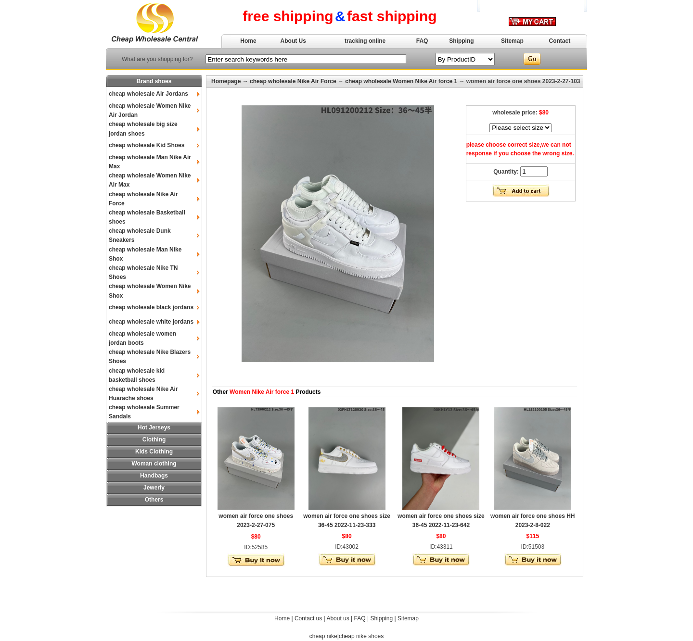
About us (337, 618)
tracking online (365, 41)
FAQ (422, 41)
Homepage (226, 81)
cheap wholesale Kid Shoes (146, 145)
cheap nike (323, 636)
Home (248, 41)
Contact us (308, 618)
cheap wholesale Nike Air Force (293, 81)
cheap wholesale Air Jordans (148, 93)
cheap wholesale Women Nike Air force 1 (401, 81)
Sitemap (512, 41)
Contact (560, 41)
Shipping (461, 41)
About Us (293, 41)
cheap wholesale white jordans (151, 321)
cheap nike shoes (361, 636)
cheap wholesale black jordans (151, 307)
